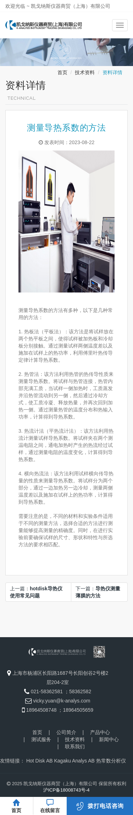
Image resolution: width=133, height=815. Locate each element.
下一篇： (98, 592)
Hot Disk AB (39, 761)
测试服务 (41, 739)
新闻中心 (109, 739)
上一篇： (36, 592)
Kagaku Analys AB (74, 761)
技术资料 (85, 72)
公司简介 (66, 732)
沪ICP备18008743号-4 (66, 790)
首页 (62, 72)
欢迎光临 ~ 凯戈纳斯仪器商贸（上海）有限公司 (57, 6)
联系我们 (75, 746)
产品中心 (100, 732)
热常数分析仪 (111, 761)
